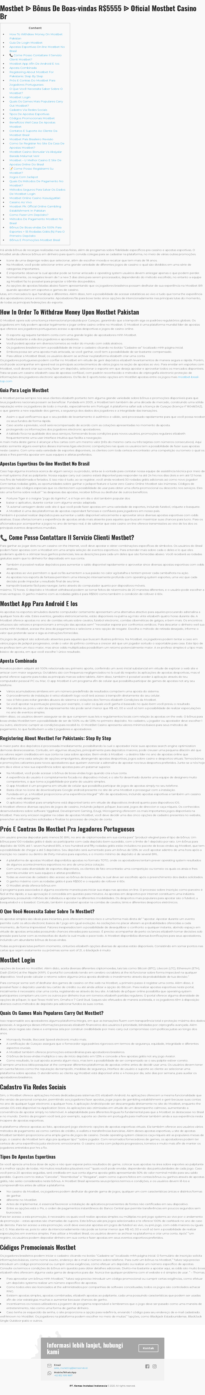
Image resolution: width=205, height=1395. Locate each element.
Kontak (148, 1348)
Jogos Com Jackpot (23, 177)
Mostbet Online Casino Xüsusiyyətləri (34, 198)
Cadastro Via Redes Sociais (28, 110)
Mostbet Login (19, 97)
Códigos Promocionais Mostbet (32, 118)
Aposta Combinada (23, 68)
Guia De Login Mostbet (25, 42)
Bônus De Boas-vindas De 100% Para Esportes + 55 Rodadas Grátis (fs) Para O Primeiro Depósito (37, 232)
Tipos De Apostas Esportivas (29, 114)
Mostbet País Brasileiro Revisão (31, 139)
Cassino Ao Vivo (20, 202)
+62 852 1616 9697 (63, 1375)
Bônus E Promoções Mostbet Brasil (34, 240)
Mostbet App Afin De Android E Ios (34, 63)
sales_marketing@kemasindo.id (70, 1368)
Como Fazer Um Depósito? (28, 215)
